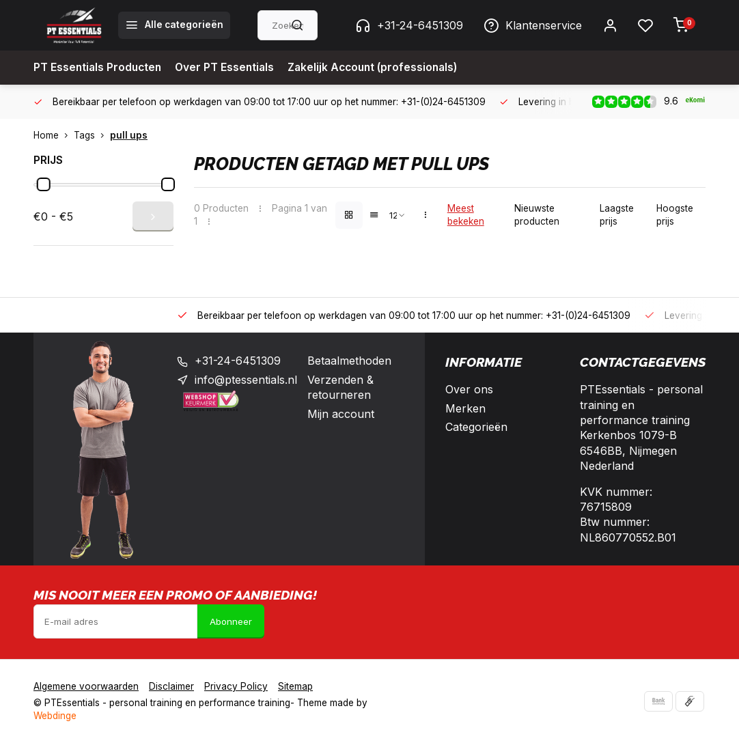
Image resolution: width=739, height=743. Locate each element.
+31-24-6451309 (409, 25)
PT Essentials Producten (99, 67)
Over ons (469, 389)
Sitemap (295, 686)
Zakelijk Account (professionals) (381, 67)
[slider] (44, 184)
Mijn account (340, 414)
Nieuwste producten (536, 215)
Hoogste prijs (674, 215)
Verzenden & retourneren (340, 387)
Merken (465, 408)
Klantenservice (533, 25)
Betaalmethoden (349, 360)
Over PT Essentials (228, 67)
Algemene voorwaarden (86, 686)
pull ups (129, 135)
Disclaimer (171, 686)
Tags (92, 135)
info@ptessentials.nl (246, 380)
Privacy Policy (236, 686)
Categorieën (476, 427)
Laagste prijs (617, 215)
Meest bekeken (465, 215)
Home (53, 135)
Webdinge (54, 715)
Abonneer (231, 621)
